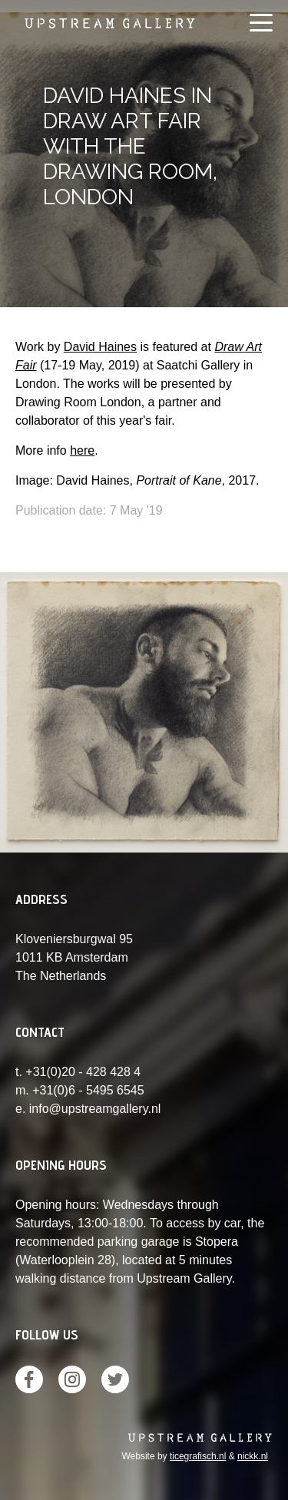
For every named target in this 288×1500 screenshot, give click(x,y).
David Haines (100, 346)
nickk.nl (252, 1456)
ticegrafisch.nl (198, 1456)
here (82, 450)
